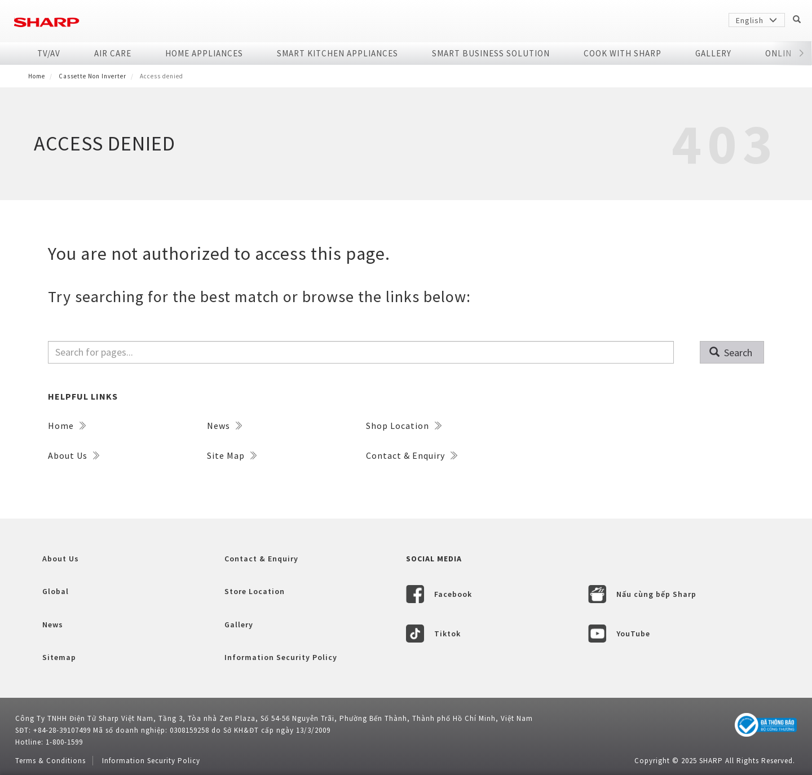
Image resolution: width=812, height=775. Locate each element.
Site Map (232, 455)
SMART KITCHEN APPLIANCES (337, 53)
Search (731, 352)
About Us (73, 455)
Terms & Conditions (50, 760)
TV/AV (48, 53)
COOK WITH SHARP (622, 53)
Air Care (112, 53)
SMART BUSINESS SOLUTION (491, 53)
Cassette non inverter (92, 76)
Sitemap (59, 657)
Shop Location (403, 425)
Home (36, 76)
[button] (801, 53)
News (224, 425)
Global (55, 591)
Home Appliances (204, 53)
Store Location (254, 591)
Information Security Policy (280, 657)
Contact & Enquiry (411, 455)
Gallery (713, 53)
